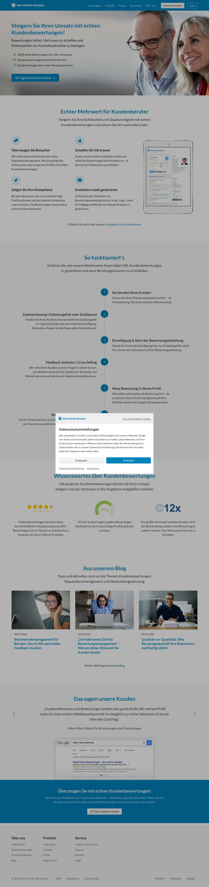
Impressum (93, 468)
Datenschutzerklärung (71, 468)
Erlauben (128, 460)
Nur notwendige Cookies (137, 418)
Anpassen (81, 460)
